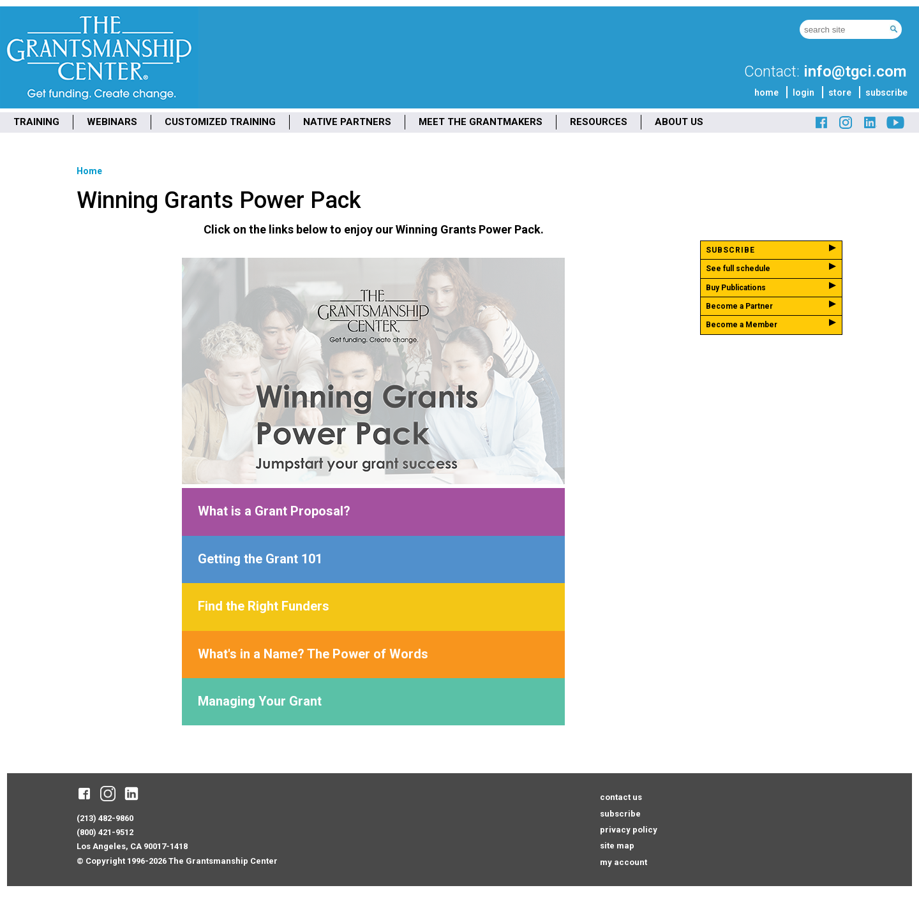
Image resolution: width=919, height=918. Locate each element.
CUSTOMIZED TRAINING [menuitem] (220, 122)
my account (623, 862)
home (766, 92)
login (803, 92)
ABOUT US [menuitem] (679, 122)
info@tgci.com (854, 71)
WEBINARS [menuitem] (112, 122)
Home (89, 171)
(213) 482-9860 (105, 818)
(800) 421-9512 (105, 832)
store (839, 92)
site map (617, 845)
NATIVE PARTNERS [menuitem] (347, 122)
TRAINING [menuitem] (36, 122)
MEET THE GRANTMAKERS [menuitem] (480, 122)
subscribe (886, 92)
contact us (621, 797)
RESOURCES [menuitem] (598, 122)
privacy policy (628, 829)
